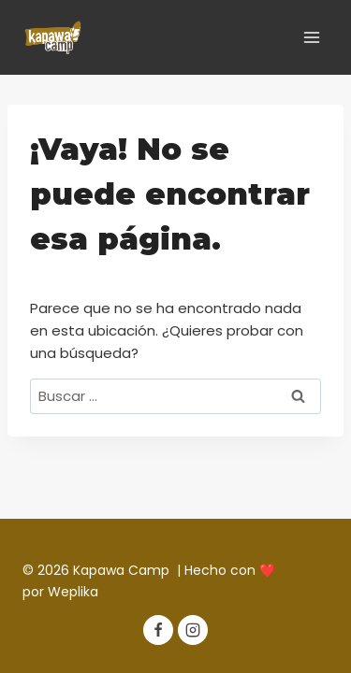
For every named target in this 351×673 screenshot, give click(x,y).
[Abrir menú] (311, 36)
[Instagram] (193, 630)
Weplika (73, 591)
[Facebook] (158, 630)
